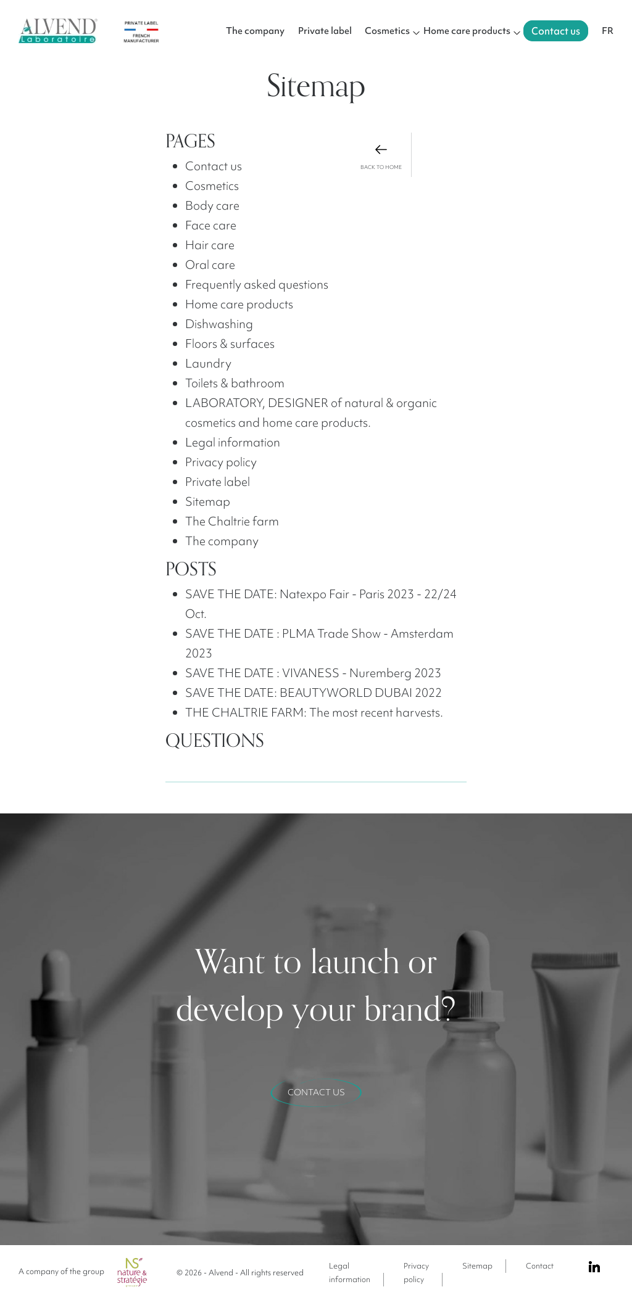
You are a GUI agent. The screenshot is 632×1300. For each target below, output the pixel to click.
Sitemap (477, 1266)
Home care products (466, 31)
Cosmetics (387, 31)
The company (255, 31)
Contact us (555, 31)
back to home (381, 156)
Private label (325, 31)
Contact (540, 1266)
